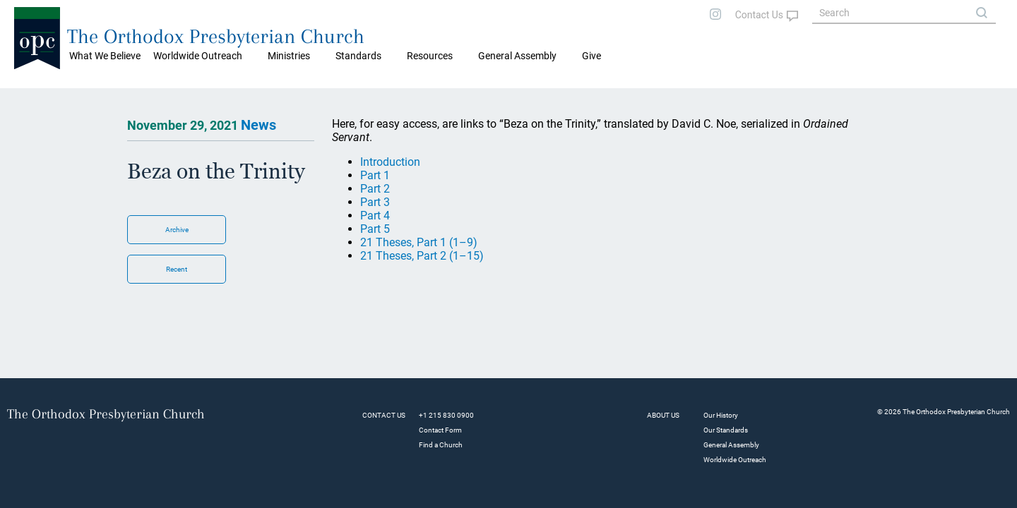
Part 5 (375, 229)
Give (591, 55)
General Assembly (517, 55)
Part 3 (375, 202)
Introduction (390, 162)
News (258, 124)
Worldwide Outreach (734, 460)
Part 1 (375, 175)
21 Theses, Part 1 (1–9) (418, 242)
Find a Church (441, 445)
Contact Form (440, 430)
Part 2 (375, 188)
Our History (720, 415)
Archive (177, 230)
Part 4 (375, 215)
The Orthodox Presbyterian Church (215, 36)
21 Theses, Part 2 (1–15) (422, 255)
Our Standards (725, 430)
